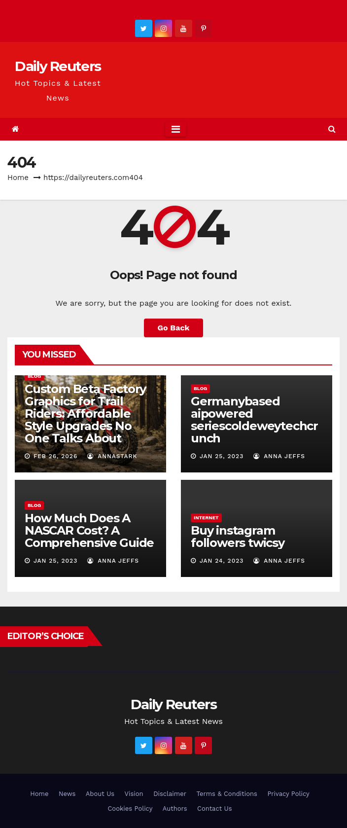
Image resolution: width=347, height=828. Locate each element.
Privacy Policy (288, 793)
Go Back (174, 327)
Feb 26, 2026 (55, 456)
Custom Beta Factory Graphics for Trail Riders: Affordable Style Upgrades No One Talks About (85, 413)
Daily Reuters (58, 66)
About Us (100, 793)
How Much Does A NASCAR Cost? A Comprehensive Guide (89, 530)
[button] (332, 129)
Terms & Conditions (226, 793)
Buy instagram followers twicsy (237, 536)
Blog (34, 376)
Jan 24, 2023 (221, 560)
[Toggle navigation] (175, 129)
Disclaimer (169, 793)
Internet (206, 517)
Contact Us (214, 808)
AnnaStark (112, 456)
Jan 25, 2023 (221, 456)
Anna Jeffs (279, 456)
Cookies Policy (129, 808)
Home (18, 177)
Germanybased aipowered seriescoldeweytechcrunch (254, 419)
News (67, 793)
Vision (134, 793)
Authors (175, 808)
